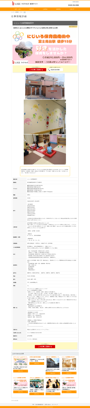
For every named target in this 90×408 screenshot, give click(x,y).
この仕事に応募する (36, 69)
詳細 (24, 12)
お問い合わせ (48, 404)
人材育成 (45, 9)
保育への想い (18, 9)
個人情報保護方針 (39, 404)
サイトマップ (55, 404)
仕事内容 (31, 9)
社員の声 (72, 9)
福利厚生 (58, 9)
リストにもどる (14, 400)
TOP (33, 404)
